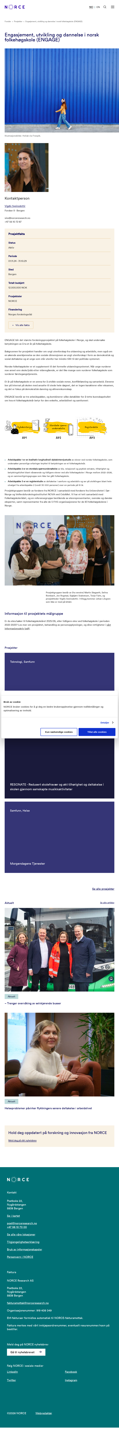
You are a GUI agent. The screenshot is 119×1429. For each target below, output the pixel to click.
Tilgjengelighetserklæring (23, 1243)
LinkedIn (12, 1373)
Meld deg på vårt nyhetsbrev (22, 1141)
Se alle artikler (107, 903)
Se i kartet (13, 1217)
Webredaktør (43, 1414)
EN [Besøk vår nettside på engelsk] (98, 7)
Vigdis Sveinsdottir (15, 206)
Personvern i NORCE (20, 1258)
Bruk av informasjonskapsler (24, 1250)
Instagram (71, 1381)
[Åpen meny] (112, 7)
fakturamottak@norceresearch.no (28, 1304)
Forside (8, 21)
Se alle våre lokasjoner (21, 1236)
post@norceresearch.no (22, 1224)
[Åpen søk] (105, 7)
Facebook (71, 1373)
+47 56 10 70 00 (17, 1228)
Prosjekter (18, 21)
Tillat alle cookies (97, 732)
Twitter (11, 1381)
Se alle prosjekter (103, 890)
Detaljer (105, 722)
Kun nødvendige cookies (59, 732)
